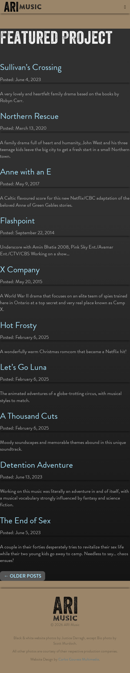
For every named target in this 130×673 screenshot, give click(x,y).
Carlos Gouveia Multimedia (78, 659)
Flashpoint (17, 220)
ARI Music (31, 7)
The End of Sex (25, 520)
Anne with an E (25, 171)
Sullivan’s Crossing (31, 67)
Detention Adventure (36, 464)
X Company (20, 269)
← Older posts (22, 576)
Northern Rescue (29, 116)
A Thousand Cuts (29, 416)
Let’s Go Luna (23, 367)
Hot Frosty (18, 325)
